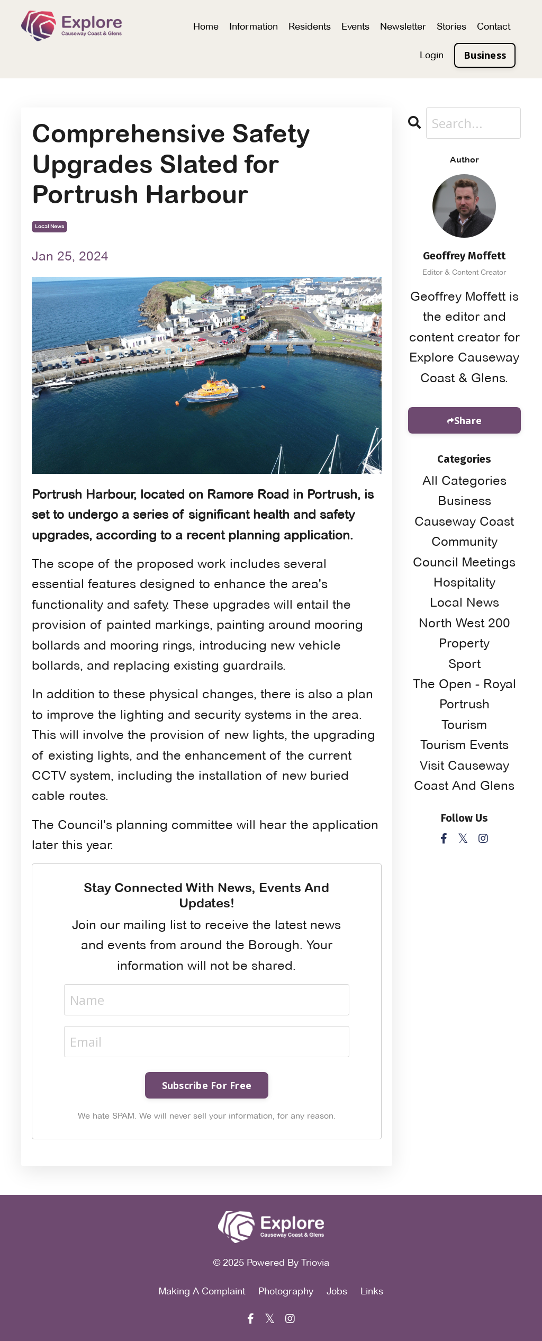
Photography (285, 1291)
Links (371, 1291)
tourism (464, 724)
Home (206, 26)
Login (432, 54)
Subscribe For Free (207, 1085)
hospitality (464, 582)
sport (464, 663)
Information (253, 26)
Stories (451, 26)
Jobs (337, 1291)
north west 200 (464, 623)
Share (468, 420)
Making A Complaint (202, 1291)
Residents (309, 26)
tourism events (464, 744)
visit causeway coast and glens (464, 775)
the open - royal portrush (464, 694)
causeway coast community (464, 531)
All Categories (464, 480)
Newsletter (403, 26)
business (464, 500)
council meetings (464, 562)
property (464, 643)
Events (355, 26)
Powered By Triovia (288, 1262)
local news (49, 226)
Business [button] (485, 55)
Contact (493, 26)
